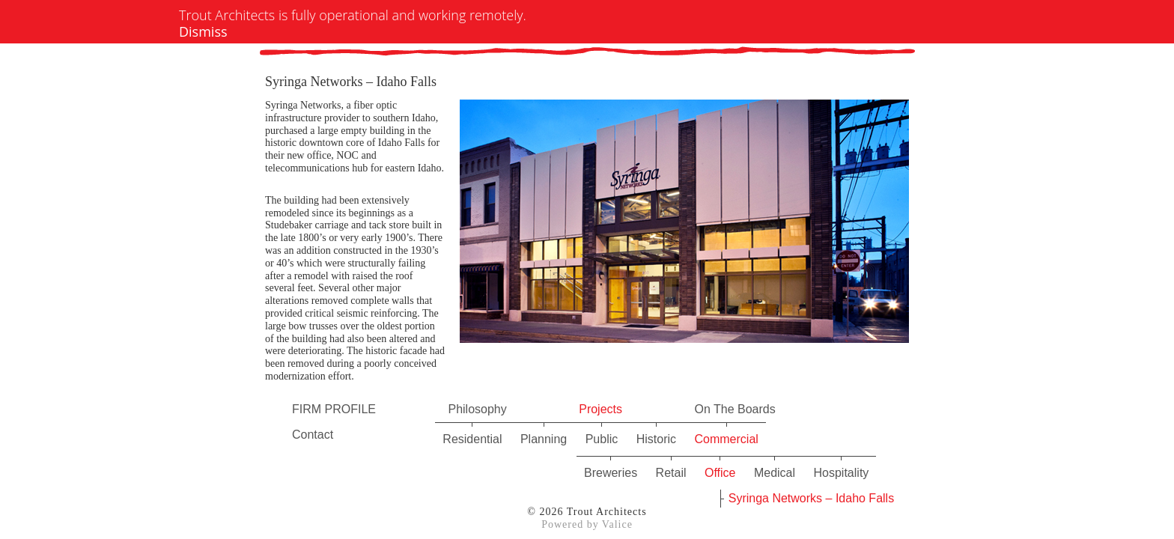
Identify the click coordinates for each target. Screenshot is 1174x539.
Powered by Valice (587, 524)
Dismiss (203, 31)
